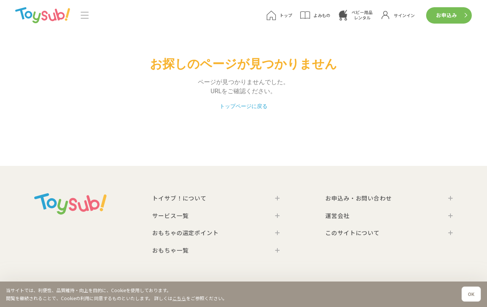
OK (471, 294)
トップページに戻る (243, 106)
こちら (179, 298)
